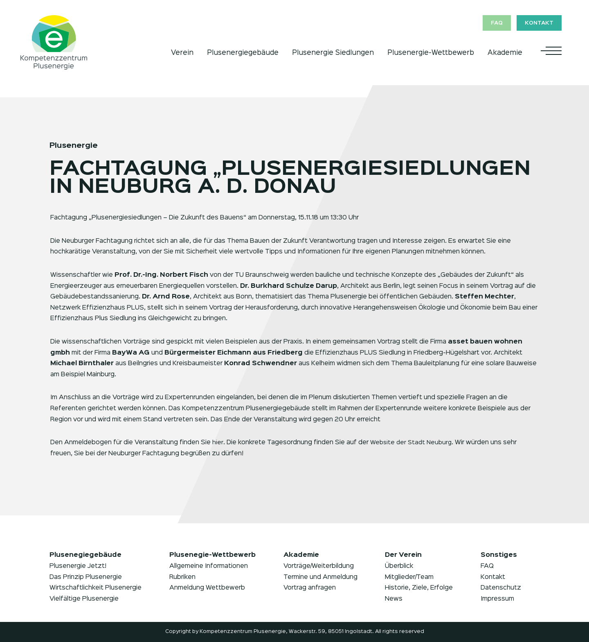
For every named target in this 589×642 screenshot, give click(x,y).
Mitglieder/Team (409, 577)
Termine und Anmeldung (320, 577)
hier (217, 442)
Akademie (505, 52)
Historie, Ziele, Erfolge (419, 588)
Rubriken (182, 577)
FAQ (492, 23)
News (393, 599)
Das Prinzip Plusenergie (85, 577)
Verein (182, 52)
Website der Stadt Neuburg (412, 442)
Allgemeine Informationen (208, 566)
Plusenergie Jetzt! (77, 566)
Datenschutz (501, 588)
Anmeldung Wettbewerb (207, 588)
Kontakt (538, 23)
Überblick (399, 566)
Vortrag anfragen (309, 588)
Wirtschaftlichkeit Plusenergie (95, 588)
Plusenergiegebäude (243, 52)
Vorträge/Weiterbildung (318, 566)
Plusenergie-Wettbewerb (430, 52)
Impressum (497, 599)
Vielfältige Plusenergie (84, 599)
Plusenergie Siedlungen (333, 52)
